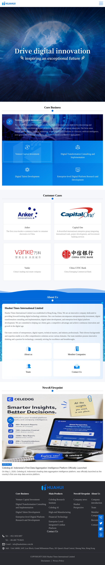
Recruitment (96, 520)
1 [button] (3, 268)
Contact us (95, 525)
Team (93, 507)
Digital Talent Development (28, 512)
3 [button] (3, 274)
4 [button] (3, 277)
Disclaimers (45, 561)
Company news (80, 499)
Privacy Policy (58, 561)
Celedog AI (54, 507)
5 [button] (3, 280)
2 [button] (3, 271)
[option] (27, 241)
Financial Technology (58, 517)
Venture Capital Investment (28, 499)
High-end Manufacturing (60, 512)
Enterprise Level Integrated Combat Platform (57, 524)
